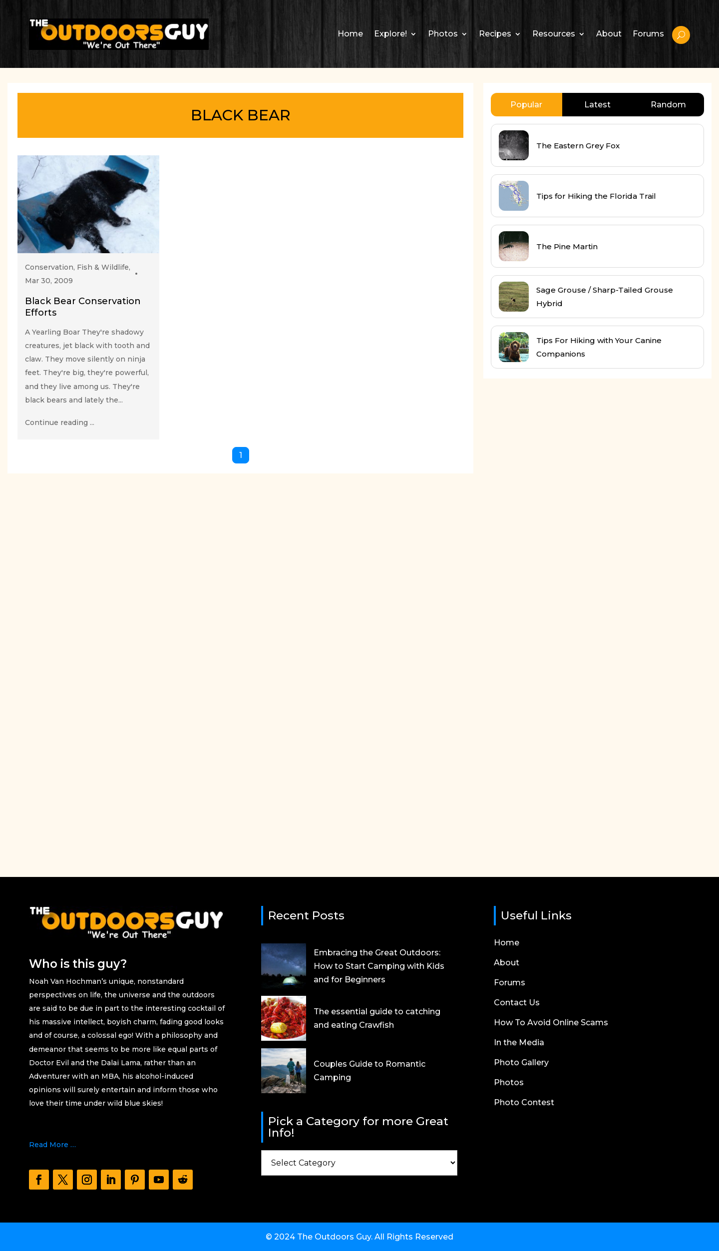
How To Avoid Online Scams (551, 1023)
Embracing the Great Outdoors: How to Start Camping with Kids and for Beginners (379, 966)
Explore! (390, 33)
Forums (648, 33)
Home (350, 33)
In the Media (519, 1043)
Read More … (52, 1144)
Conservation (49, 267)
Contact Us (517, 1003)
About (609, 33)
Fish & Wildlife (103, 267)
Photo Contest (524, 1103)
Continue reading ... (59, 422)
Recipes (495, 33)
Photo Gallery (521, 1063)
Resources (553, 33)
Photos (443, 33)
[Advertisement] (558, 618)
